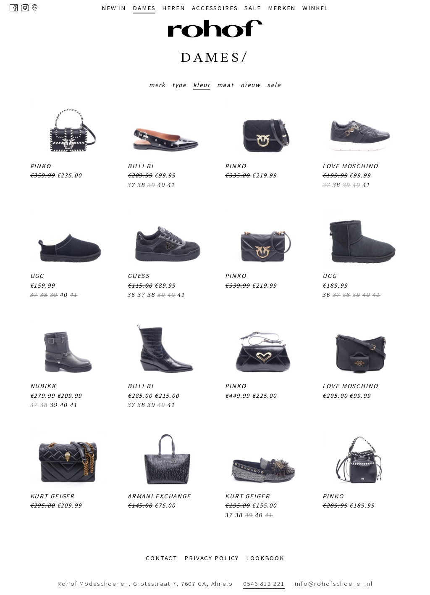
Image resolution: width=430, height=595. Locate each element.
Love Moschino (350, 166)
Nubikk (43, 386)
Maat (225, 85)
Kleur (201, 85)
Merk (157, 85)
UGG (37, 276)
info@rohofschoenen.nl (333, 583)
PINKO (40, 166)
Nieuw (250, 85)
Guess (138, 276)
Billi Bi (141, 166)
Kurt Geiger (52, 496)
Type (179, 85)
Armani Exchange (159, 496)
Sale (274, 85)
